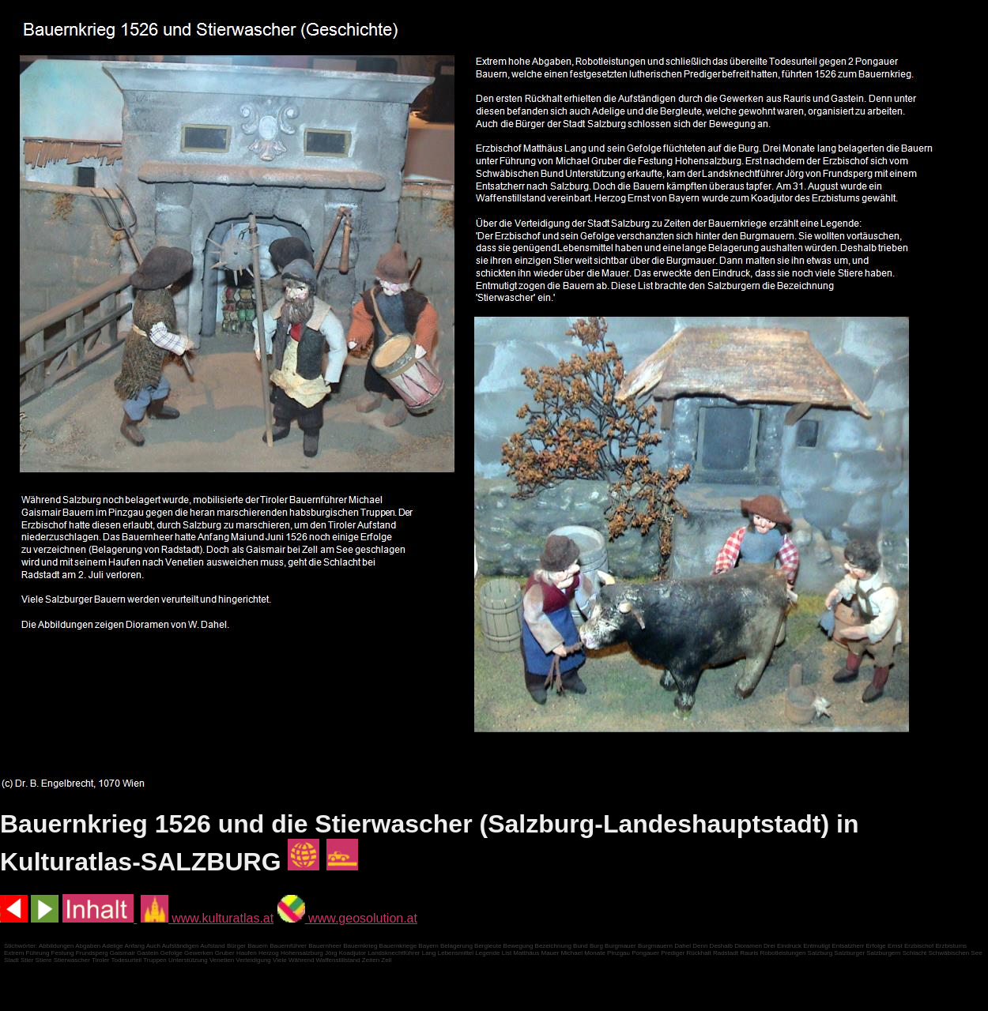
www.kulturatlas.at (207, 918)
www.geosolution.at (347, 918)
